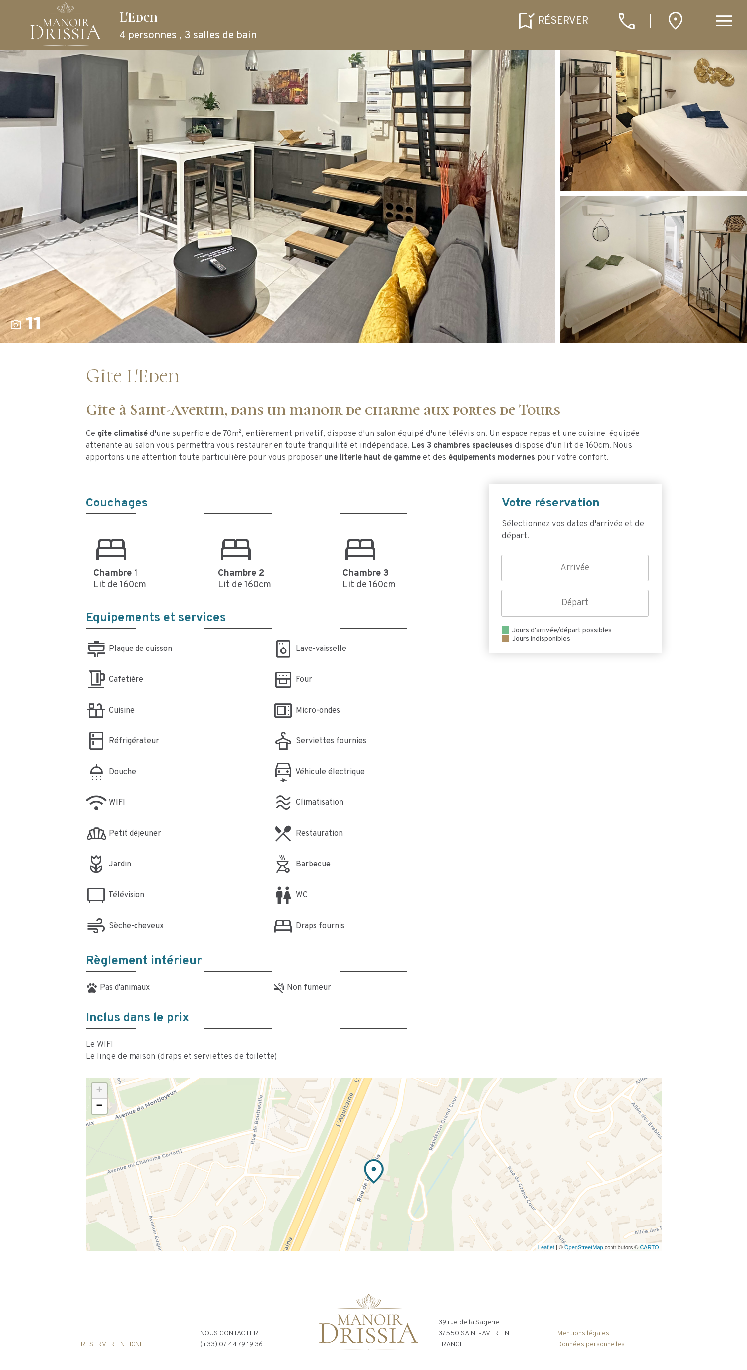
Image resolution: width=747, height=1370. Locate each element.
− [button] (99, 1106)
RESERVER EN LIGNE (112, 1344)
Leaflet (546, 1247)
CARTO (649, 1247)
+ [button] (99, 1090)
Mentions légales (583, 1333)
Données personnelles (591, 1344)
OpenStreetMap (583, 1247)
